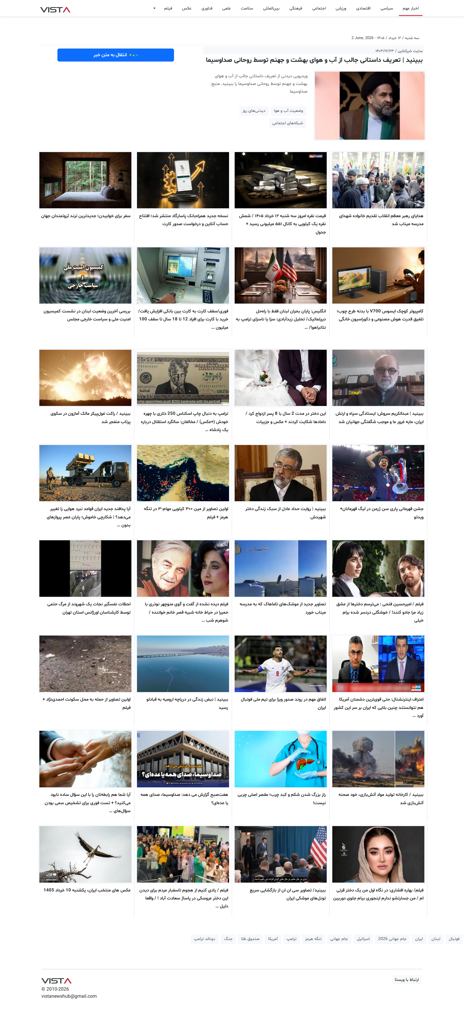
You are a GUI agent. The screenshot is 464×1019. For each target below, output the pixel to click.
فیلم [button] (168, 8)
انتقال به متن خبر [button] (116, 55)
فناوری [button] (207, 8)
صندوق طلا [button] (250, 939)
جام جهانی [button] (339, 939)
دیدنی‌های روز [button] (253, 111)
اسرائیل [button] (363, 939)
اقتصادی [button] (363, 8)
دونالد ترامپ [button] (204, 939)
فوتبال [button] (454, 939)
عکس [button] (186, 8)
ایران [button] (419, 939)
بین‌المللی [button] (271, 8)
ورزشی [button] (341, 8)
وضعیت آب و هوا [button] (288, 111)
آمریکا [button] (273, 939)
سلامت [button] (247, 8)
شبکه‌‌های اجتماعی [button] (287, 123)
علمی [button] (226, 8)
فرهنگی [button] (295, 8)
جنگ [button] (228, 939)
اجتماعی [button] (319, 8)
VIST (55, 8)
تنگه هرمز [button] (313, 939)
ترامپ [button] (291, 939)
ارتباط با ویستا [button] (407, 980)
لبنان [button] (435, 939)
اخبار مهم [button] (411, 8)
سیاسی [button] (387, 8)
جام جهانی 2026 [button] (392, 939)
